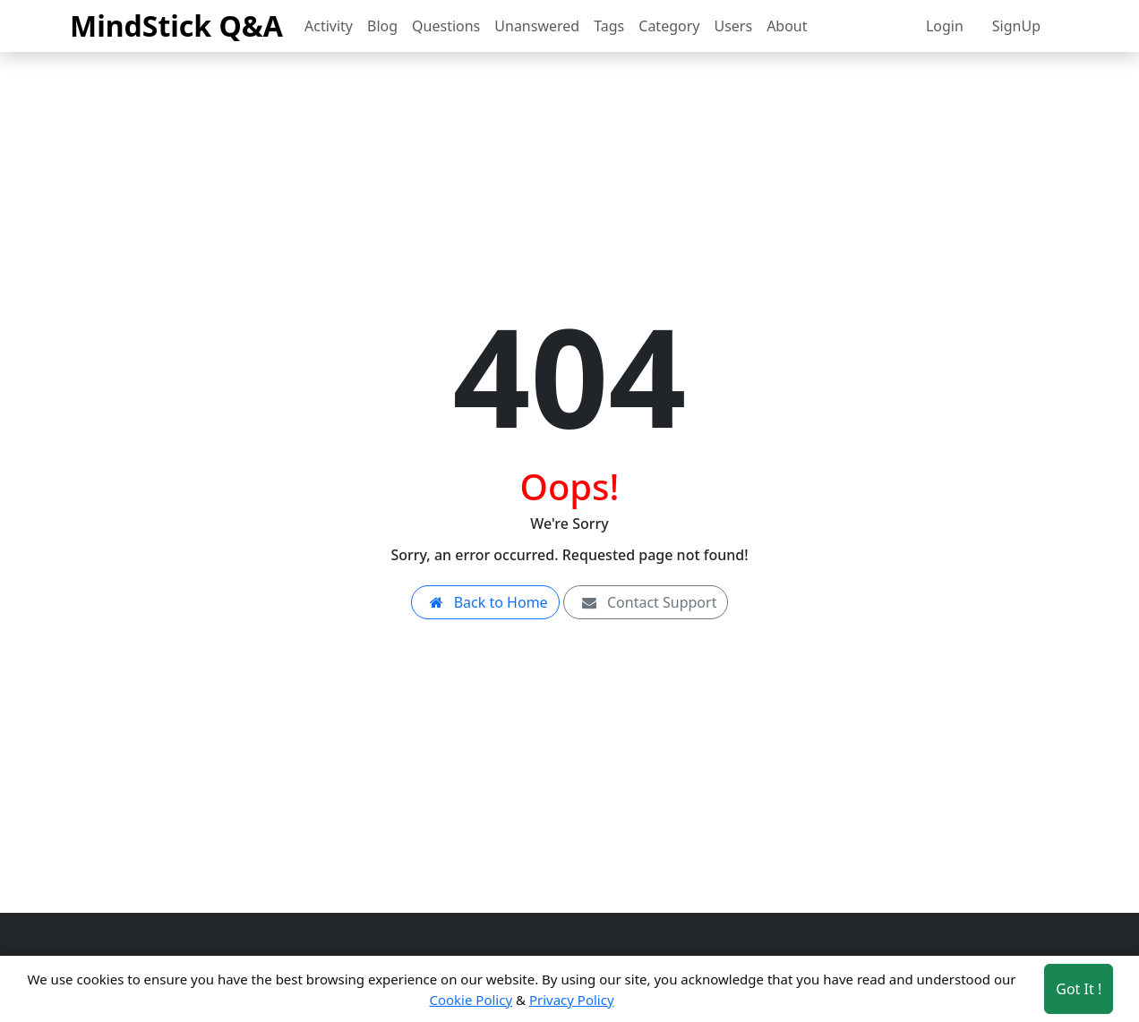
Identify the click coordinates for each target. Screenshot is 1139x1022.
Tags (609, 26)
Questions (446, 26)
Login (944, 26)
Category (668, 26)
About (786, 26)
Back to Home (485, 602)
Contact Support (646, 602)
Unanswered (536, 26)
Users (733, 26)
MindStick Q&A (176, 25)
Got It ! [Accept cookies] (1078, 989)
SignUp (1016, 26)
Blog (382, 26)
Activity (328, 26)
